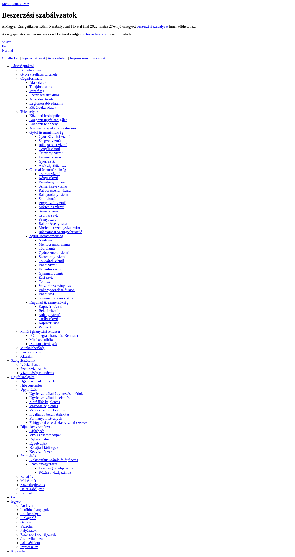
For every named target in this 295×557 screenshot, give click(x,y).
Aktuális (26, 356)
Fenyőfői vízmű (50, 269)
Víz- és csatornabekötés (47, 410)
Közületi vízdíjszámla (55, 472)
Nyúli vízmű (48, 240)
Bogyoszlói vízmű (52, 203)
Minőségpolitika (42, 340)
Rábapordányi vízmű (54, 194)
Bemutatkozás (30, 70)
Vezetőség (37, 91)
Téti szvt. (46, 282)
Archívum (27, 505)
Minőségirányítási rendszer (40, 331)
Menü (6, 4)
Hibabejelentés (31, 385)
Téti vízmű (47, 248)
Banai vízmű (48, 265)
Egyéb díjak (38, 443)
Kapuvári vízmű (51, 306)
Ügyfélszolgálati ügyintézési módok (56, 394)
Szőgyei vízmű (50, 141)
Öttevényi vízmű (51, 153)
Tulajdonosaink (41, 87)
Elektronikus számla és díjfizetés (54, 460)
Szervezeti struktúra (44, 95)
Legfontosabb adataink (46, 103)
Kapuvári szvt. (49, 323)
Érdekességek (30, 514)
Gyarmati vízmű (51, 273)
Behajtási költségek (44, 447)
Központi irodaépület (45, 116)
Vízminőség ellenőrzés (37, 373)
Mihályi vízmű (50, 315)
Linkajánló (28, 518)
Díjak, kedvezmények (36, 427)
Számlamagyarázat (43, 464)
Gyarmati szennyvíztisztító (58, 298)
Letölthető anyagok (34, 510)
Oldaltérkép (10, 58)
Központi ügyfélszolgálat (48, 120)
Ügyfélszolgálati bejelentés (50, 398)
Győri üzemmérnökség (46, 132)
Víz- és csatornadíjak (45, 435)
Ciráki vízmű (48, 319)
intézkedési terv (94, 34)
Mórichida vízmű (51, 207)
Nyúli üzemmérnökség (46, 236)
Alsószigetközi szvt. (53, 165)
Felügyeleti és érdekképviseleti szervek (58, 423)
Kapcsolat (98, 58)
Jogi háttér (28, 493)
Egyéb (16, 501)
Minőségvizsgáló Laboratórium (53, 128)
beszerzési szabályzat (152, 26)
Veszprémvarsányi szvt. (56, 286)
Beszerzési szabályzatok (38, 534)
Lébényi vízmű (50, 157)
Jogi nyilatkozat (33, 58)
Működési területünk (45, 99)
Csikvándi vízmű (51, 261)
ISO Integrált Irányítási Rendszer (54, 335)
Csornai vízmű (49, 174)
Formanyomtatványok (46, 418)
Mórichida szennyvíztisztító (59, 228)
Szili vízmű (47, 199)
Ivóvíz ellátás (30, 364)
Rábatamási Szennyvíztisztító (60, 232)
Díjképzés (37, 431)
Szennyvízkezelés (33, 369)
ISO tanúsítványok (43, 344)
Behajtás (26, 476)
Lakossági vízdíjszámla (56, 468)
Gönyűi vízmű (49, 149)
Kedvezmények (41, 452)
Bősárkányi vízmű (52, 182)
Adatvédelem (57, 58)
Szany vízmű (48, 211)
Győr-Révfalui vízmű (54, 136)
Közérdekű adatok (43, 107)
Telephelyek (29, 112)
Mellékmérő (29, 481)
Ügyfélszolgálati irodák (37, 381)
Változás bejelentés (44, 406)
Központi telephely (44, 124)
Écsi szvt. (46, 277)
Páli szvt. (45, 327)
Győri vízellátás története (39, 74)
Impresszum (79, 58)
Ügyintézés (28, 389)
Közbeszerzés (30, 352)
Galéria (25, 522)
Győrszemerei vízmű (54, 253)
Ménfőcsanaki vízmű (54, 244)
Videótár (26, 526)
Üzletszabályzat (32, 489)
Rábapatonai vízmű (53, 145)
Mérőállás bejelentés (45, 402)
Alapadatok (38, 83)
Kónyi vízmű (48, 178)
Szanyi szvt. (47, 219)
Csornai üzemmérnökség (48, 170)
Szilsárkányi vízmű (53, 186)
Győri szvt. (47, 161)
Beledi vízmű (49, 311)
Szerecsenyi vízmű (52, 257)
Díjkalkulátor (39, 439)
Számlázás (28, 456)
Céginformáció (31, 78)
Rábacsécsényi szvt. (53, 224)
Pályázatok (28, 530)
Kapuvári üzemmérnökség (49, 302)
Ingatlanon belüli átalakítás (49, 414)
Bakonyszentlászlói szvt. (57, 290)
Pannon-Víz (20, 4)
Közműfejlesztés (32, 485)
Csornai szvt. (48, 215)
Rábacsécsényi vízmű (55, 190)
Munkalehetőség (32, 348)
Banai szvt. (47, 294)
